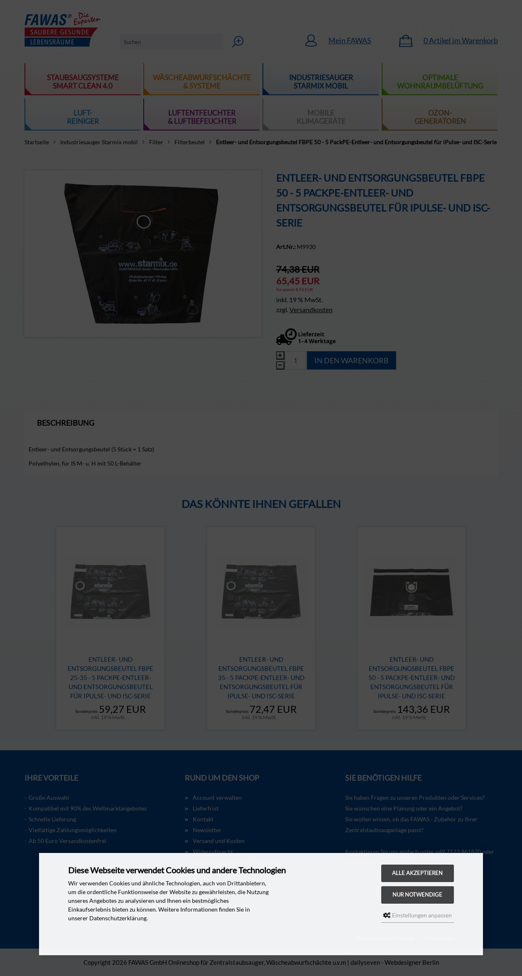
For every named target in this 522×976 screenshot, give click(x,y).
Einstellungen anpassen (417, 915)
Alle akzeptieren (417, 873)
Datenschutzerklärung (385, 937)
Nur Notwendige (417, 895)
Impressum (439, 937)
